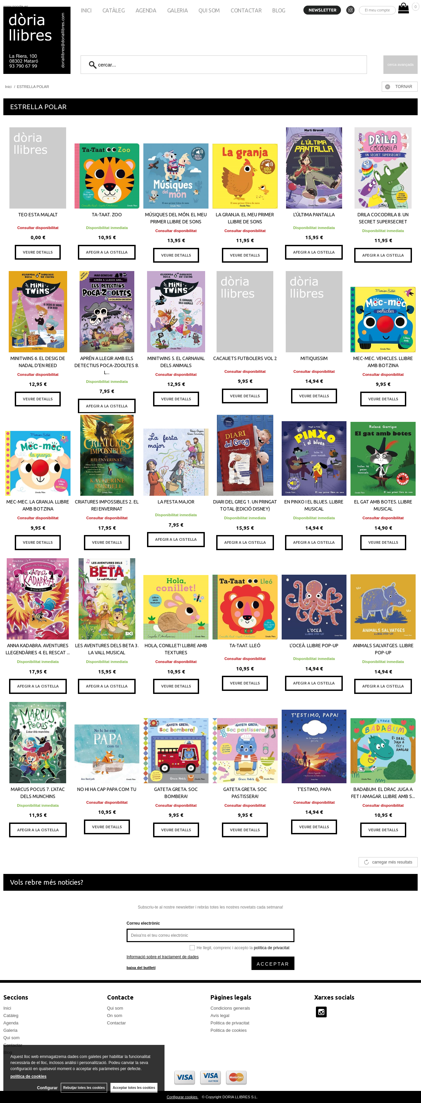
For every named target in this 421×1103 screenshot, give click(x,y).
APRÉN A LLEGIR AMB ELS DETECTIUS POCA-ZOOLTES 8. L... (107, 365)
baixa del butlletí (141, 968)
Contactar (246, 10)
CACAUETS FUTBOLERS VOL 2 (245, 358)
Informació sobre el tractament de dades (163, 957)
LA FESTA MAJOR (176, 501)
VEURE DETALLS (38, 252)
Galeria (177, 10)
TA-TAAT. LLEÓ (245, 645)
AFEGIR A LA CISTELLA (107, 252)
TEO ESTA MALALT (38, 214)
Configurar (47, 1088)
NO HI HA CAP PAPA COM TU (106, 789)
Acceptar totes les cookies (134, 1088)
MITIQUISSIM (314, 358)
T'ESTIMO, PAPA (314, 789)
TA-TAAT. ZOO (107, 214)
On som (115, 1015)
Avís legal (219, 1015)
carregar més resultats (392, 862)
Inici (86, 10)
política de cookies (28, 1076)
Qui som (209, 10)
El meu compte (377, 9)
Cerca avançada (400, 64)
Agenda (146, 10)
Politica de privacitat (229, 1022)
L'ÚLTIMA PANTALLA (314, 214)
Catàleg (113, 10)
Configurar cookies (182, 1097)
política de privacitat (271, 947)
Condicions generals (230, 1008)
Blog (278, 10)
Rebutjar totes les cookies (84, 1088)
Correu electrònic (143, 923)
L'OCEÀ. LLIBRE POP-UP (314, 645)
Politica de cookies (228, 1030)
